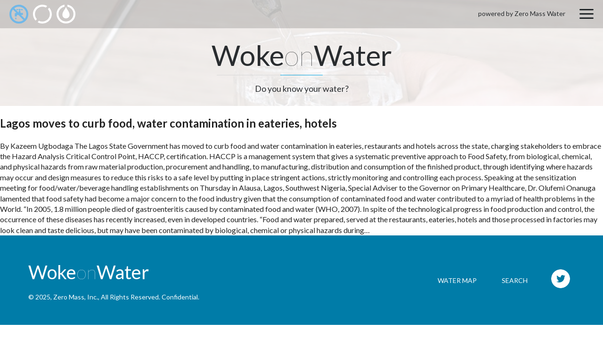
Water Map (457, 280)
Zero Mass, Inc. (75, 297)
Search (515, 280)
